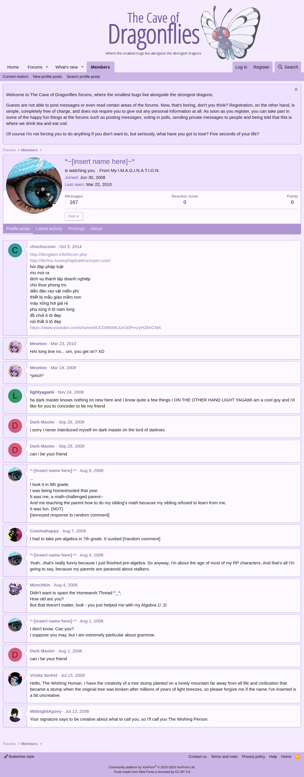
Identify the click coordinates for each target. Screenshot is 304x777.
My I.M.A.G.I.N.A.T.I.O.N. (135, 170)
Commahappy (44, 530)
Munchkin (40, 584)
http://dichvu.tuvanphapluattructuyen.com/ (70, 260)
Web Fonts (146, 772)
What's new (67, 66)
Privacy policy (253, 756)
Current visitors (15, 76)
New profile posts (47, 76)
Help (273, 756)
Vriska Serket (43, 675)
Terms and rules (224, 756)
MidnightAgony (46, 711)
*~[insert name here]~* (53, 470)
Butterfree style (19, 756)
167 (74, 202)
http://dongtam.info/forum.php (58, 254)
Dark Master (42, 421)
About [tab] (96, 228)
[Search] (288, 67)
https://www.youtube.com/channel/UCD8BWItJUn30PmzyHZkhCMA (95, 327)
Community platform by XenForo (152, 767)
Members (100, 66)
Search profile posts (83, 76)
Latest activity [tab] (49, 228)
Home (13, 66)
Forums (35, 66)
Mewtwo (38, 343)
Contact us (198, 756)
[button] (47, 67)
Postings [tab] (76, 228)
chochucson (43, 246)
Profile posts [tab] (18, 228)
